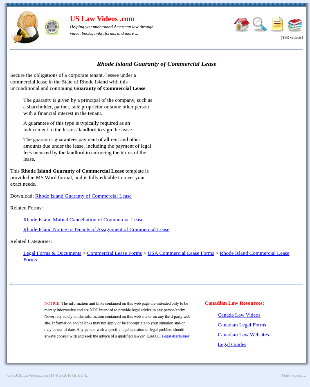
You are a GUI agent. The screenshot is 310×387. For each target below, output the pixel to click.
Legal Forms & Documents (52, 253)
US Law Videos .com (102, 19)
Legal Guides (232, 344)
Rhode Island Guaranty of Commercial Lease (83, 196)
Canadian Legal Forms (242, 325)
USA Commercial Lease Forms (181, 253)
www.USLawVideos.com (27, 375)
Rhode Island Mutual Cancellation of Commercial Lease (83, 219)
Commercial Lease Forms (114, 253)
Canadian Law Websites (243, 334)
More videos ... (293, 375)
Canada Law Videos (239, 315)
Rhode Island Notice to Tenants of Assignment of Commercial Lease (96, 229)
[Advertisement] (232, 131)
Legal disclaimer (175, 336)
